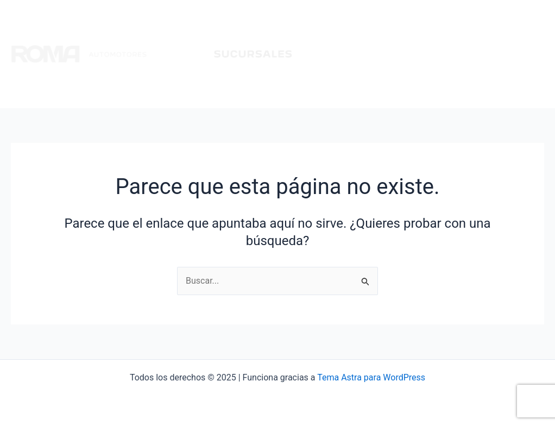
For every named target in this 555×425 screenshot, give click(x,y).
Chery (458, 54)
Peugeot (369, 54)
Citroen (416, 54)
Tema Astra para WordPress (371, 377)
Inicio (324, 54)
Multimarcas (511, 54)
